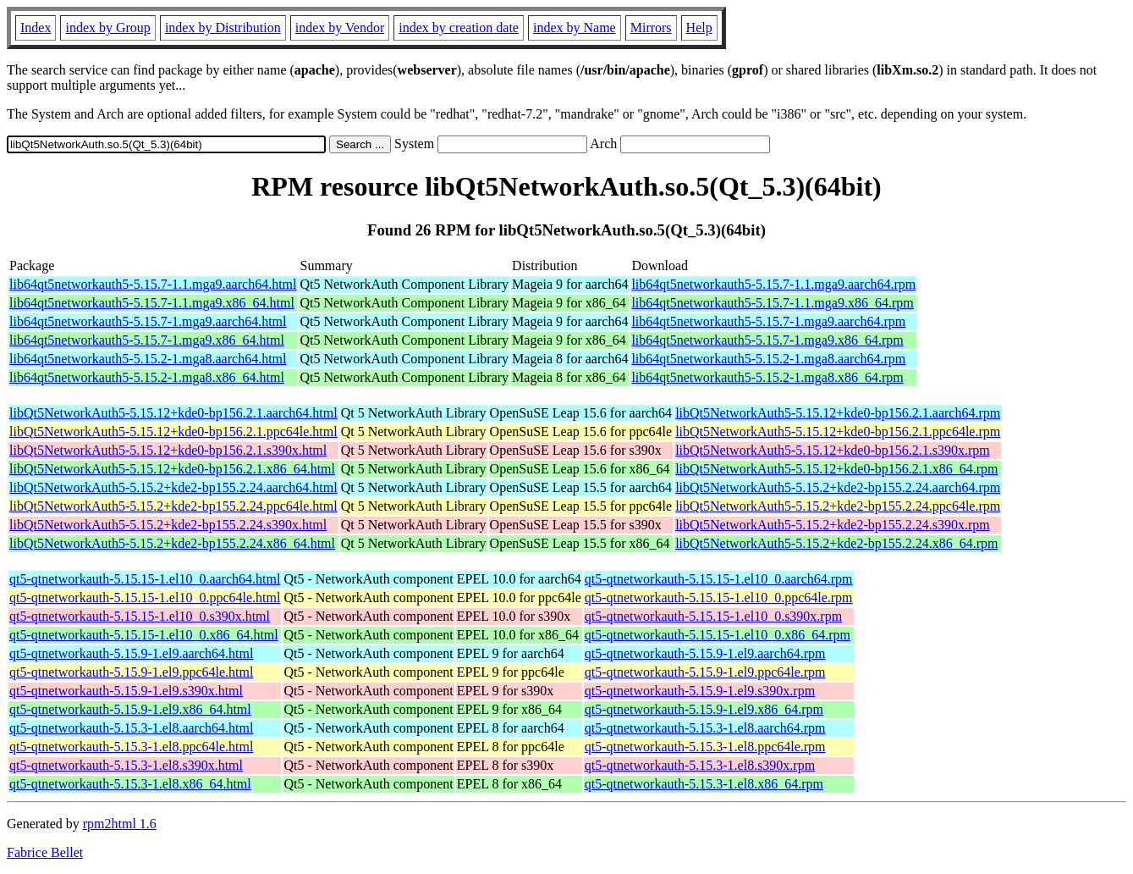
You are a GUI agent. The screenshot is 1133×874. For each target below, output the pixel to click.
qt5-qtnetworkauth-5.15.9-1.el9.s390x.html (126, 690)
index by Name (574, 27)
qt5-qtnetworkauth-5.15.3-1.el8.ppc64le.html (131, 746)
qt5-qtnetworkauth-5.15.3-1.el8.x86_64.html (130, 784)
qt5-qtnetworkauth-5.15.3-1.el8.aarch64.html (131, 728)
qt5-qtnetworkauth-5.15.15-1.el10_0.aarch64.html (144, 579)
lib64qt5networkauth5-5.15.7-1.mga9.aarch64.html (147, 321)
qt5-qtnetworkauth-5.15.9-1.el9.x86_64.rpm (704, 709)
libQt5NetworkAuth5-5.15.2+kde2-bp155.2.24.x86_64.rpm (836, 543)
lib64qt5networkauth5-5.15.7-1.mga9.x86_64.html (146, 340)
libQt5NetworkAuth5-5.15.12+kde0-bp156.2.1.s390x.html (168, 450)
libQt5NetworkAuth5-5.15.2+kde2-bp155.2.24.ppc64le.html (173, 506)
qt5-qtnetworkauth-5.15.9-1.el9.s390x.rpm (700, 690)
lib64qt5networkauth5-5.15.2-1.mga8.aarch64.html (147, 358)
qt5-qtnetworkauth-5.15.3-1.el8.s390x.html (126, 765)
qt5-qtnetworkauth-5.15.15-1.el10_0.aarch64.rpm (719, 579)
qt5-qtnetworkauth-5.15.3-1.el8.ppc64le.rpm (705, 746)
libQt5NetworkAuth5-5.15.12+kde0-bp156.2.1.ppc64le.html (173, 431)
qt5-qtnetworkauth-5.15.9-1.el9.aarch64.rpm (705, 653)
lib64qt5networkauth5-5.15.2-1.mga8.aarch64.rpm (768, 358)
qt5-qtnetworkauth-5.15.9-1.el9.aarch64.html (131, 653)
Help (699, 27)
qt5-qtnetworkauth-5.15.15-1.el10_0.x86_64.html (143, 635)
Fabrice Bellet (45, 852)
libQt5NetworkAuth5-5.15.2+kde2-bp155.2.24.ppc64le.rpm (837, 506)
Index (35, 27)
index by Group (107, 27)
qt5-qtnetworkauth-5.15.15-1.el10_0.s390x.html (139, 616)
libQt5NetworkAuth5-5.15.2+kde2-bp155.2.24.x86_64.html (172, 543)
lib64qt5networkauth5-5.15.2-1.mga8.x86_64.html (146, 377)
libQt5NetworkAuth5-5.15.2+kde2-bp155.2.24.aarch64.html (173, 487)
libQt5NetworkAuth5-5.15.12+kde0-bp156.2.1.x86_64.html (172, 469)
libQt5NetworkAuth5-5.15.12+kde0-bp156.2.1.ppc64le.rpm (837, 431)
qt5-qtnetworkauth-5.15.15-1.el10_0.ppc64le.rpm (719, 597)
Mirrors (651, 27)
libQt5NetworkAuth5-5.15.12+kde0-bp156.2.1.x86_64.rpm (836, 469)
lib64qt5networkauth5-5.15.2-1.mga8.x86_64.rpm (767, 377)
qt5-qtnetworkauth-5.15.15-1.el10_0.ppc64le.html (144, 597)
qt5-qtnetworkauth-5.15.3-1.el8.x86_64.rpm (704, 784)
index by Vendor (339, 27)
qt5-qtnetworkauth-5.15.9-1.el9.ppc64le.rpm (705, 672)
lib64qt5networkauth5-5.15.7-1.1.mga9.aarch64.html (152, 284)
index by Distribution (223, 27)
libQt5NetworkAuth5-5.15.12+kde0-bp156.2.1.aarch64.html (173, 413)
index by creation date (459, 27)
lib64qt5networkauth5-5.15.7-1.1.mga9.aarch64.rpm (773, 284)
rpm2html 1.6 (120, 823)
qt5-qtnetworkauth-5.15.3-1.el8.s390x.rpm (700, 765)
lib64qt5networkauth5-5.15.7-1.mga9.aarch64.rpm (768, 321)
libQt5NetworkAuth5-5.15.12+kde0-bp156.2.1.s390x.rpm (832, 450)
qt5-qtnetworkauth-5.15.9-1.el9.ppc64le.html (131, 672)
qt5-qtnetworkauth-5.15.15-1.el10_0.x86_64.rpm (717, 635)
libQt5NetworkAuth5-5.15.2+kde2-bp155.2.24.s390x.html (168, 524)
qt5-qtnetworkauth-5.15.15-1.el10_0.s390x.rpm (713, 616)
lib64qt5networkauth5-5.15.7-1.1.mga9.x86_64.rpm (772, 303)
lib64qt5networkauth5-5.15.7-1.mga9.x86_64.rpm (767, 340)
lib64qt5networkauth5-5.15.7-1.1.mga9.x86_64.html (151, 303)
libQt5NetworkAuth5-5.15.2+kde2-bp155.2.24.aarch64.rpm (837, 487)
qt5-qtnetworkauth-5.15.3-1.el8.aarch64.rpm (705, 728)
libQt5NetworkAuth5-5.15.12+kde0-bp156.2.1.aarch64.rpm (837, 413)
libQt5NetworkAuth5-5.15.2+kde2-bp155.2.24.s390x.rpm (832, 524)
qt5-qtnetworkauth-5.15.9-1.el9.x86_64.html (130, 709)
